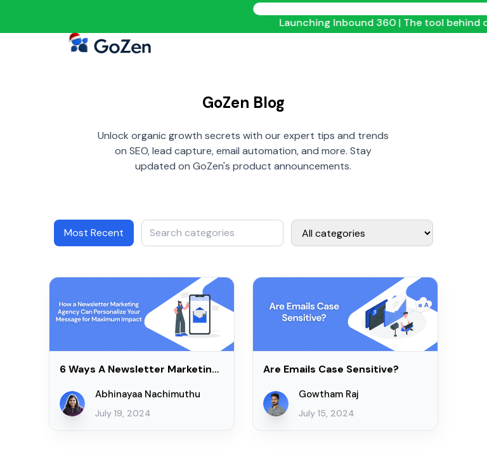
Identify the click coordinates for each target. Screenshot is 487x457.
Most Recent (94, 232)
